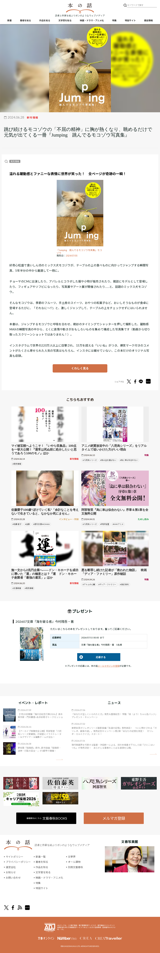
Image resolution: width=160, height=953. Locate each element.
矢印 (59, 759)
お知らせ (11, 872)
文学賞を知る (65, 20)
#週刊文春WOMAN (41, 524)
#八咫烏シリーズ (90, 460)
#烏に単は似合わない (129, 460)
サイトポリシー (14, 856)
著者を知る (25, 20)
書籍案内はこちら (47, 818)
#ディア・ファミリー (107, 584)
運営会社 (11, 867)
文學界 (71, 856)
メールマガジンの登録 (109, 666)
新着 (9, 20)
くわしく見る (80, 368)
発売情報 (14, 161)
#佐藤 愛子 (16, 524)
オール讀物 (74, 861)
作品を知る (44, 20)
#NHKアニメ (118, 524)
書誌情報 (148, 20)
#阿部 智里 (104, 524)
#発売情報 (16, 464)
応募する (91, 657)
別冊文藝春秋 (75, 867)
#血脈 (27, 524)
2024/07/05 (72, 255)
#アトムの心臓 (89, 584)
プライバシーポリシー (18, 861)
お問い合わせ (13, 877)
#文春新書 (16, 588)
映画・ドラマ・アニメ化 (92, 20)
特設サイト (130, 20)
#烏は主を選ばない (108, 460)
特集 (114, 20)
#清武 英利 (124, 584)
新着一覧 (41, 856)
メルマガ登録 (113, 818)
